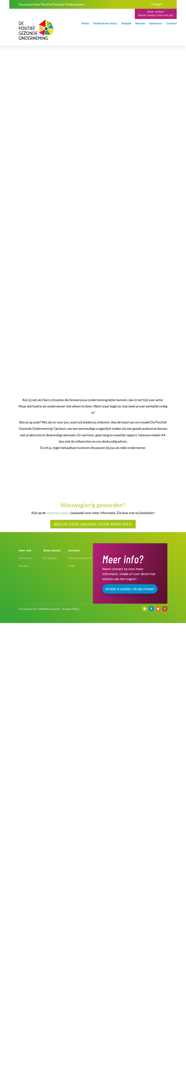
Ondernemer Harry (105, 23)
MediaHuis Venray (49, 1073)
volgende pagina (58, 978)
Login (72, 1030)
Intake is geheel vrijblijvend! (130, 1054)
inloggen (156, 4)
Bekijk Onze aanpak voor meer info (93, 989)
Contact (171, 23)
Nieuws (140, 23)
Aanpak (126, 23)
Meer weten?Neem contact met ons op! (156, 13)
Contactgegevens (80, 1023)
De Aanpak (50, 1023)
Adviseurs (155, 23)
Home (85, 23)
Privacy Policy (71, 1073)
